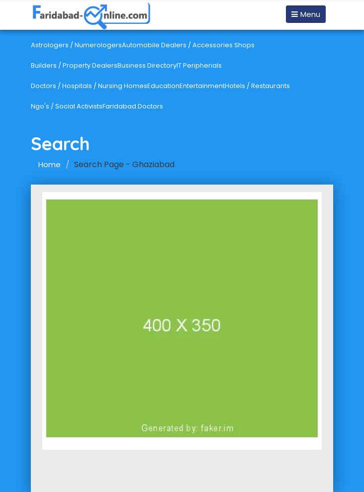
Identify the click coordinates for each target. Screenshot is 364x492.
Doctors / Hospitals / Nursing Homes (89, 86)
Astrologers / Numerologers (76, 45)
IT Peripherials (199, 65)
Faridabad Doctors (132, 106)
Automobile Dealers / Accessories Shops (188, 45)
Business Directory (147, 65)
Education (163, 86)
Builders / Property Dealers (74, 65)
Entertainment (202, 86)
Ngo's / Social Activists (66, 106)
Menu (305, 14)
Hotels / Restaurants (257, 86)
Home (49, 164)
